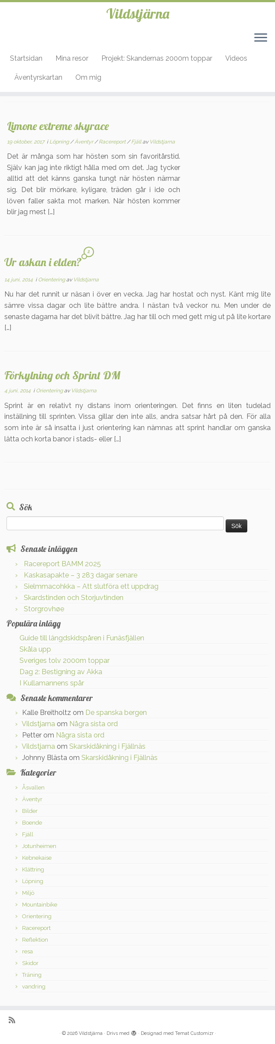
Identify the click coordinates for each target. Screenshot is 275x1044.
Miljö (28, 893)
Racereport (113, 142)
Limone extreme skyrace (58, 126)
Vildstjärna (137, 13)
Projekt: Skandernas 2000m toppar (156, 58)
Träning (32, 975)
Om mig (88, 77)
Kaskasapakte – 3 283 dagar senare (80, 575)
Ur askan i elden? (43, 262)
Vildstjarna (162, 142)
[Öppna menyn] (260, 38)
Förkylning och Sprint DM (62, 375)
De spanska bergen (116, 712)
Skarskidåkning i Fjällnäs (107, 746)
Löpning (59, 142)
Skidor (30, 963)
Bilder (30, 811)
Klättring (33, 869)
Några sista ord (93, 724)
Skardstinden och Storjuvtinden (73, 598)
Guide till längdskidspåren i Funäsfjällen (81, 638)
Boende (32, 822)
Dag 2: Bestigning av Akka (60, 672)
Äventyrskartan (38, 77)
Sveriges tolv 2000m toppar (64, 660)
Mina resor (71, 58)
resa (27, 951)
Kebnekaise (37, 858)
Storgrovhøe (44, 609)
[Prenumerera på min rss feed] (15, 1019)
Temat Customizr (194, 1033)
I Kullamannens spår (51, 683)
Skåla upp (35, 649)
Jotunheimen (39, 846)
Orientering (52, 280)
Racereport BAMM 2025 (62, 564)
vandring (33, 986)
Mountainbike (39, 904)
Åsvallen (33, 787)
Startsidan (26, 58)
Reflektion (35, 939)
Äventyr (84, 142)
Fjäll (136, 142)
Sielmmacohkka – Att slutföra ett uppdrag (91, 586)
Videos (236, 58)
